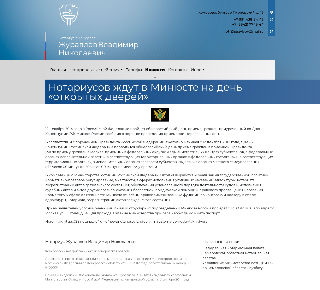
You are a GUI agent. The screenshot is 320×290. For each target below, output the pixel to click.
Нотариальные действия (94, 69)
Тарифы (134, 69)
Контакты (177, 69)
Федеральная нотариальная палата (233, 248)
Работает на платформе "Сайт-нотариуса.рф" (242, 287)
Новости (155, 69)
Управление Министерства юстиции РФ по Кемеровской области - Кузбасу (237, 265)
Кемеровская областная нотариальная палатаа (236, 255)
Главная (58, 69)
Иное (196, 69)
